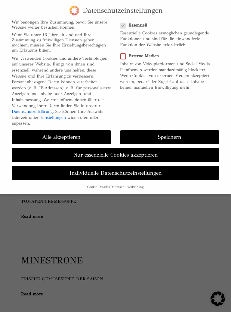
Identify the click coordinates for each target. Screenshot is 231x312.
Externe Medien (139, 51)
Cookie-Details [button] (98, 182)
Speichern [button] (169, 132)
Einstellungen (53, 112)
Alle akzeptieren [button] (61, 132)
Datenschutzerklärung (32, 106)
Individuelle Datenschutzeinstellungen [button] (115, 168)
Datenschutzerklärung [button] (127, 182)
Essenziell (133, 20)
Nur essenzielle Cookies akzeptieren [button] (115, 150)
